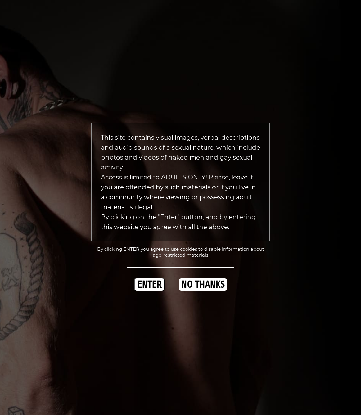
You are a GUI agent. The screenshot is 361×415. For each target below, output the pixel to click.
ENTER (149, 284)
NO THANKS (203, 284)
